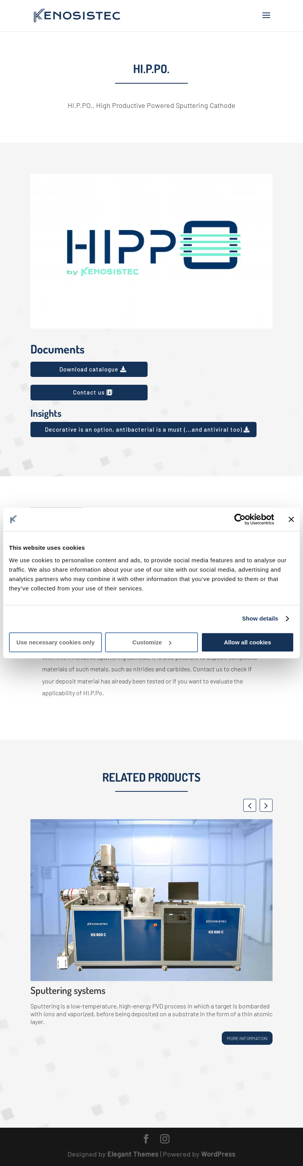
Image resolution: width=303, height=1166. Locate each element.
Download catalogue (88, 369)
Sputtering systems (67, 990)
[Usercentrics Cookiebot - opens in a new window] (240, 519)
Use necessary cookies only (55, 642)
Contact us (89, 392)
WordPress (218, 1154)
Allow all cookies (247, 642)
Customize (151, 642)
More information (247, 1038)
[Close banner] (291, 519)
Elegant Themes (133, 1154)
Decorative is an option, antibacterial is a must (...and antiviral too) (143, 429)
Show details (260, 618)
